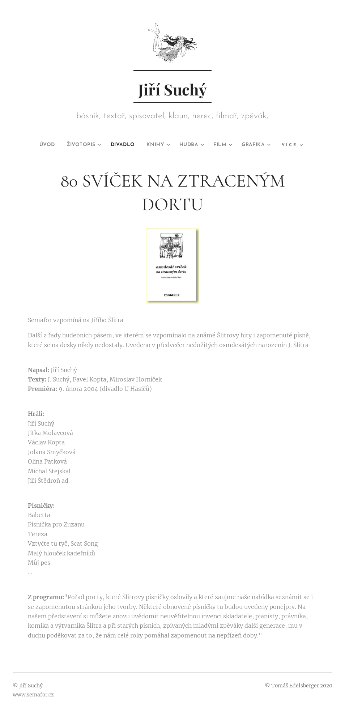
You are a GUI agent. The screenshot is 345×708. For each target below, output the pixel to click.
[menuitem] (38, 145)
